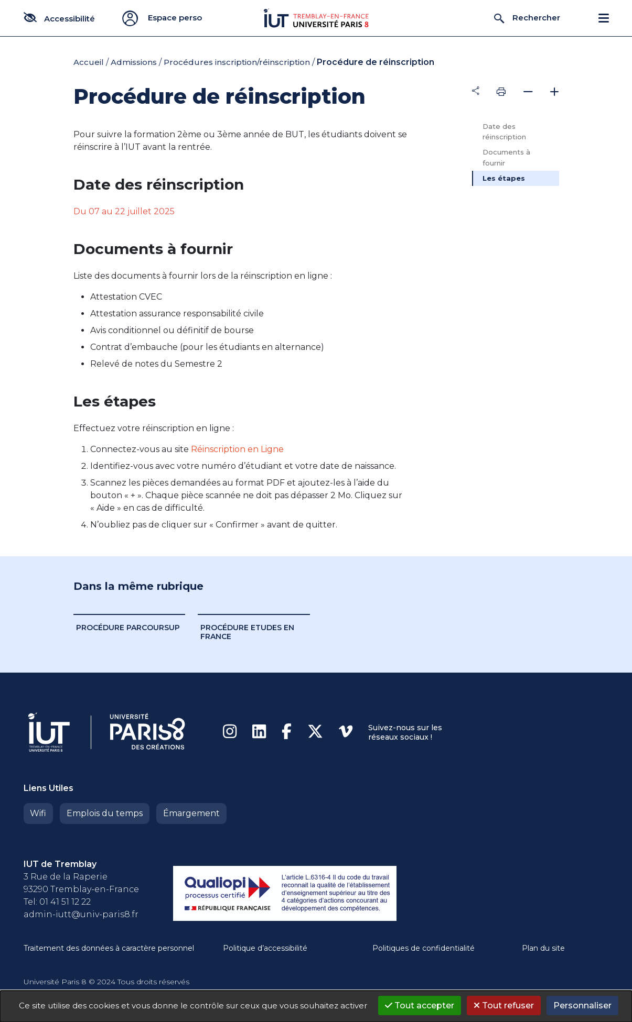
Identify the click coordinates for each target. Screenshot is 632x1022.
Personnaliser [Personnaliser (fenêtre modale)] (582, 1005)
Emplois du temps (104, 813)
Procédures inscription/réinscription (237, 62)
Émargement (190, 813)
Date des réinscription (504, 131)
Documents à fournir (506, 157)
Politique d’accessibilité (265, 948)
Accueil (88, 62)
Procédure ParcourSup (128, 627)
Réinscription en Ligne (237, 449)
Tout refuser (504, 1005)
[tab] (515, 91)
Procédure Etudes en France (247, 632)
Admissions (134, 62)
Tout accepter (419, 1005)
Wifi (38, 813)
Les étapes (504, 178)
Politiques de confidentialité (423, 948)
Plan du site (543, 948)
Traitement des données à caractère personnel (109, 948)
